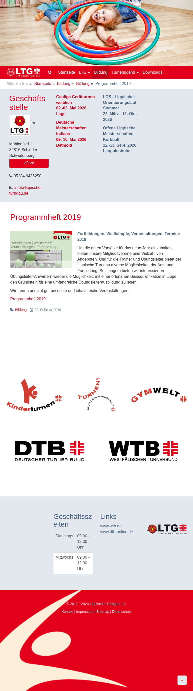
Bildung (100, 72)
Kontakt (67, 612)
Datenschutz (122, 612)
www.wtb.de (111, 526)
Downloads (152, 72)
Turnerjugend (125, 72)
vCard (29, 163)
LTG (84, 72)
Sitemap (102, 612)
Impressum (85, 612)
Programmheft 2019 (45, 217)
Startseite (66, 72)
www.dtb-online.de (116, 532)
